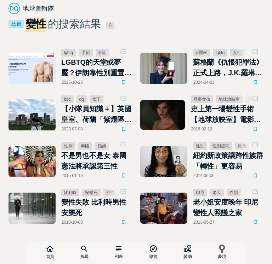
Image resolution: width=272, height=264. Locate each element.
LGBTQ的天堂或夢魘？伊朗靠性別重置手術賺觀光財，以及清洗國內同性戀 (96, 68)
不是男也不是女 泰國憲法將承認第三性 (93, 161)
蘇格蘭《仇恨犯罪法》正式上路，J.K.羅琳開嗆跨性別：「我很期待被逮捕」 (228, 68)
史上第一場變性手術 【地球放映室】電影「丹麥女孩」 (222, 115)
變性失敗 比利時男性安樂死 (93, 207)
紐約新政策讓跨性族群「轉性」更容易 (228, 161)
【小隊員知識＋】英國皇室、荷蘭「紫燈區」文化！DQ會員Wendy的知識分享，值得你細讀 (96, 115)
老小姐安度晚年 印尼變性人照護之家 (225, 207)
